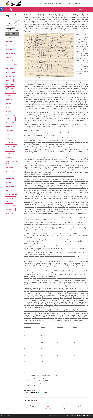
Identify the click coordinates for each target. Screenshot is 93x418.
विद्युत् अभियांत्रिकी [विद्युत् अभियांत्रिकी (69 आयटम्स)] (11, 194)
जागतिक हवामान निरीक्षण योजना (48, 405)
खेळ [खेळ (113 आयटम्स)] (8, 96)
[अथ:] (77, 9)
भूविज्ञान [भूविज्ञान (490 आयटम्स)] (9, 138)
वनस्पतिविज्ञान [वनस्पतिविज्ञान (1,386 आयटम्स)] (11, 182)
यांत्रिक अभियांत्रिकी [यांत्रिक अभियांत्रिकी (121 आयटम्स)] (11, 162)
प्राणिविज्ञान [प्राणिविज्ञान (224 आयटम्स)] (10, 119)
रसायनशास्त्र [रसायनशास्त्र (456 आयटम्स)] (10, 175)
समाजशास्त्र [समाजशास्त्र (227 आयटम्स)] (10, 210)
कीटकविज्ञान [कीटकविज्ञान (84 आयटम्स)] (10, 84)
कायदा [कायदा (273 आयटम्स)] (9, 80)
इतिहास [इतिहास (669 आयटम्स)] (9, 57)
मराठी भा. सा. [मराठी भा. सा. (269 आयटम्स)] (10, 146)
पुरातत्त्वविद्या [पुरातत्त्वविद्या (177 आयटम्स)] (10, 115)
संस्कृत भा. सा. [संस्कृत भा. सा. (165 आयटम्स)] (11, 206)
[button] (2, 9)
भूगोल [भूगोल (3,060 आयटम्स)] (9, 134)
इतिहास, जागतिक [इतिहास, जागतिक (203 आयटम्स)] (11, 61)
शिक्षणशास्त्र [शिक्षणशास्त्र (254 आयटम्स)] (10, 198)
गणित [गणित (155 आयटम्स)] (9, 100)
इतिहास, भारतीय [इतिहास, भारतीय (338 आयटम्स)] (11, 65)
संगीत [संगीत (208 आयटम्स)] (9, 202)
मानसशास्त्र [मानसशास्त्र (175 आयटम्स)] (10, 158)
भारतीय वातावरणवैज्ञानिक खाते (64, 405)
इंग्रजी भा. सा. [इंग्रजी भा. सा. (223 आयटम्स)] (10, 53)
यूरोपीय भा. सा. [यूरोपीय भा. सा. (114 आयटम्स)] (11, 171)
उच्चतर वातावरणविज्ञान (10, 33)
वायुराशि (87, 9)
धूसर (81, 405)
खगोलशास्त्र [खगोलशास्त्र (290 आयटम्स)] (10, 92)
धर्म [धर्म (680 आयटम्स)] (8, 111)
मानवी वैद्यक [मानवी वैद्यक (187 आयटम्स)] (10, 154)
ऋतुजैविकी (31, 405)
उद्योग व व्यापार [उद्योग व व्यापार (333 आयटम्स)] (11, 69)
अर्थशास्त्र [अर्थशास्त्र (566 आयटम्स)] (9, 42)
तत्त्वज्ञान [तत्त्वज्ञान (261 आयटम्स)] (9, 107)
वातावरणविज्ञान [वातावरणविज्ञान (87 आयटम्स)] (10, 186)
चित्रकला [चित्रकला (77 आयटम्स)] (9, 103)
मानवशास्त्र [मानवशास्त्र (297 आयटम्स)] (10, 150)
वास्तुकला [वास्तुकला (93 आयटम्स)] (9, 190)
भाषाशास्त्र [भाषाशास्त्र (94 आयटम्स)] (9, 130)
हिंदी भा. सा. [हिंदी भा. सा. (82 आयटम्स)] (10, 213)
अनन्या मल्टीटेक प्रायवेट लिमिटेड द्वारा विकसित (82, 415)
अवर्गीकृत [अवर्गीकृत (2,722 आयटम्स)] (10, 45)
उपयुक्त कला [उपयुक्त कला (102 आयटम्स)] (10, 72)
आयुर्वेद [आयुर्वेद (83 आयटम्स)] (9, 49)
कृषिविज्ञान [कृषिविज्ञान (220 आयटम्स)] (10, 88)
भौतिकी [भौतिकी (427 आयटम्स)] (9, 142)
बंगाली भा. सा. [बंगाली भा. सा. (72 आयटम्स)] (10, 127)
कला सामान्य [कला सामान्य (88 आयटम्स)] (10, 76)
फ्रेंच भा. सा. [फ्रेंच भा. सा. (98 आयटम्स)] (10, 123)
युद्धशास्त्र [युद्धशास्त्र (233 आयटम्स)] (9, 167)
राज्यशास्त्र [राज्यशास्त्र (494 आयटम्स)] (10, 179)
